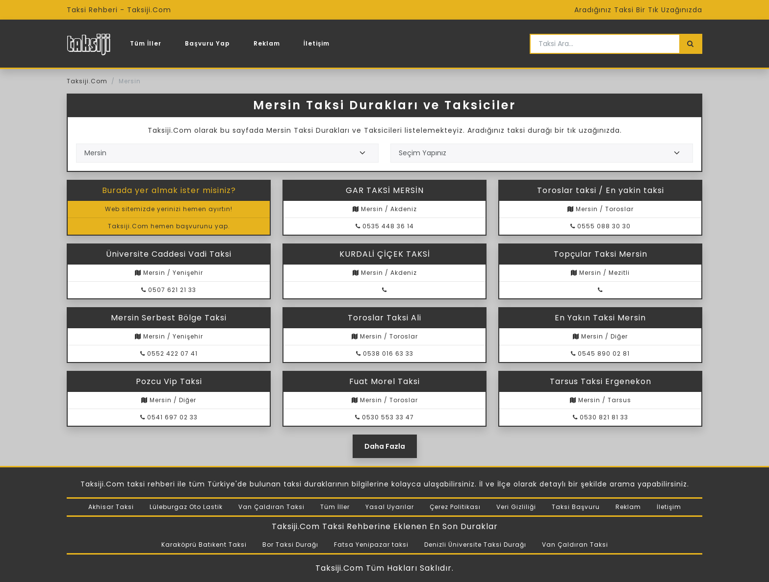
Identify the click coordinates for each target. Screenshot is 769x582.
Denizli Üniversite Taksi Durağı (475, 544)
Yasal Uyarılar (389, 507)
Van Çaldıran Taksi (271, 507)
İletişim (317, 43)
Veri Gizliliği (516, 507)
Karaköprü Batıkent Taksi (204, 544)
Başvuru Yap (207, 43)
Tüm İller (145, 43)
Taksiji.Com (87, 81)
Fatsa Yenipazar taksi (371, 544)
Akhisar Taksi (111, 507)
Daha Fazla (384, 446)
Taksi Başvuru (576, 507)
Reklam (267, 43)
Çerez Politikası (455, 507)
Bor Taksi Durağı (290, 544)
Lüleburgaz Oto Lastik (186, 507)
